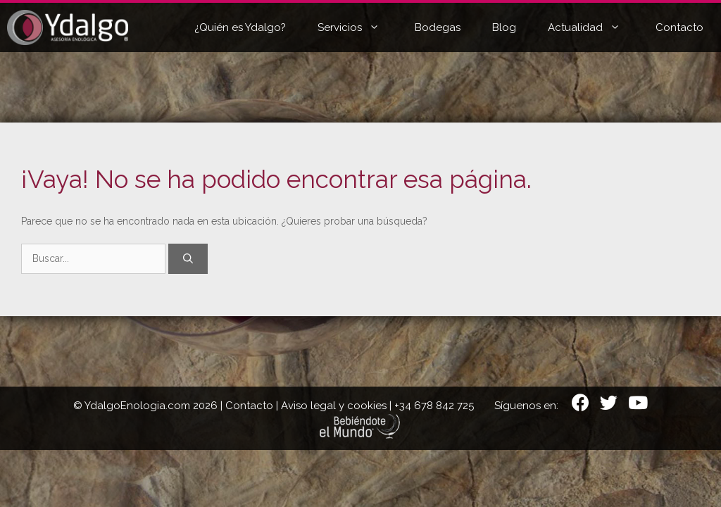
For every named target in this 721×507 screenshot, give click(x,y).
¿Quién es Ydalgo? (240, 27)
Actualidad (594, 27)
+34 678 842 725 (434, 405)
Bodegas (437, 27)
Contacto (679, 27)
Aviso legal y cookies (334, 405)
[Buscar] (188, 259)
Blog (504, 27)
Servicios (359, 27)
